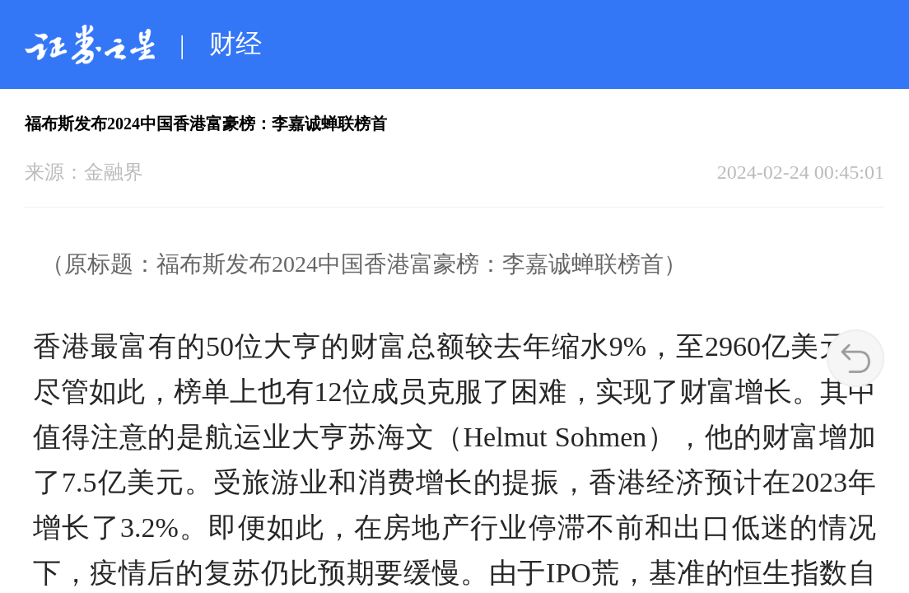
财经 (235, 43)
